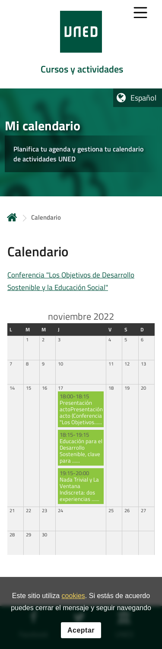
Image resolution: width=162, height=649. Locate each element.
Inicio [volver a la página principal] (12, 217)
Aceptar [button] (81, 630)
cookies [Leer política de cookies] (73, 595)
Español (143, 98)
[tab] (81, 44)
